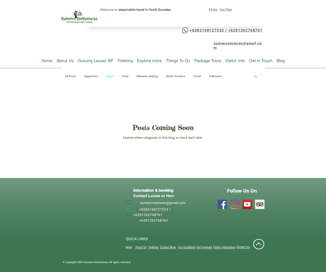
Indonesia (215, 76)
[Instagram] (235, 204)
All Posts (70, 76)
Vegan (110, 76)
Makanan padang (147, 76)
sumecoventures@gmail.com (163, 203)
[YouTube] (247, 204)
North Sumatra (175, 76)
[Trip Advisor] (259, 204)
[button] (255, 76)
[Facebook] (222, 204)
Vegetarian (91, 76)
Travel (197, 76)
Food (125, 76)
